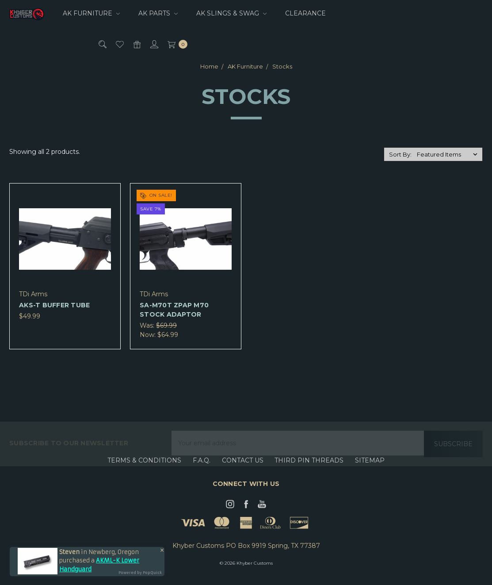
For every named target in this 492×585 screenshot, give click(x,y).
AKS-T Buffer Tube (54, 305)
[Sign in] (153, 44)
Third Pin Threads (309, 469)
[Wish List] (119, 44)
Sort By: (400, 154)
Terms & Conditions (144, 469)
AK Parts (158, 13)
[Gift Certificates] (136, 44)
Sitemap (370, 469)
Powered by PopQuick (140, 572)
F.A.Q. (201, 469)
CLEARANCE (305, 13)
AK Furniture (91, 13)
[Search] (102, 44)
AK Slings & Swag (231, 13)
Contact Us (242, 469)
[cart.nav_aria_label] (175, 44)
